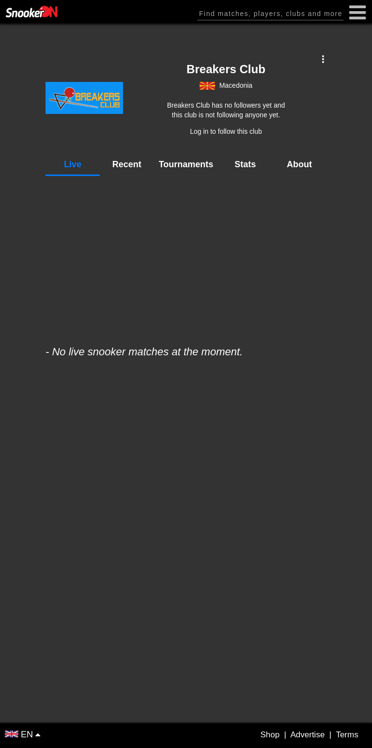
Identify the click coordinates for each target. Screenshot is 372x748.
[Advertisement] (186, 256)
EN (20, 734)
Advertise (307, 734)
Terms (347, 734)
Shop (269, 734)
